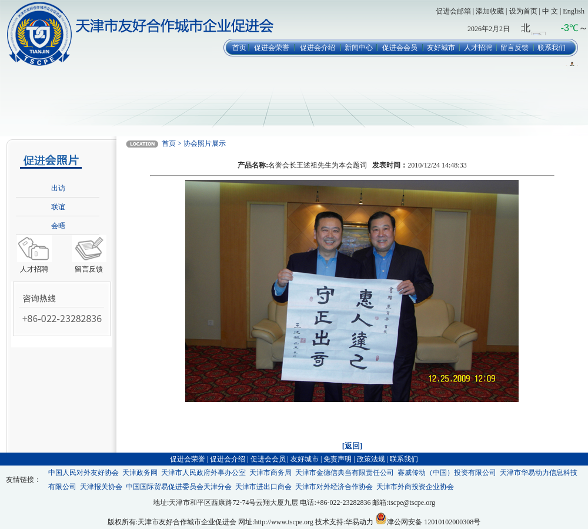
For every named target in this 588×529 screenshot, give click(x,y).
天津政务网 (140, 472)
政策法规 (371, 459)
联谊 (58, 207)
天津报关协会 (101, 487)
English (573, 11)
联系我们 (551, 47)
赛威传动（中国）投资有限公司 (446, 472)
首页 (239, 47)
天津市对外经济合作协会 (334, 487)
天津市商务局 (270, 472)
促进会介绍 (317, 47)
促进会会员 (399, 47)
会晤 (58, 226)
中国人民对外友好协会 (83, 472)
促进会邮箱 (453, 11)
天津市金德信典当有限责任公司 (344, 472)
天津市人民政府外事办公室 (203, 472)
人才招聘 (478, 47)
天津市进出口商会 (263, 487)
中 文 (550, 11)
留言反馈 (514, 47)
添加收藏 (490, 11)
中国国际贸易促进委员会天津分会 (179, 487)
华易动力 (359, 522)
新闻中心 (359, 47)
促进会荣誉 (271, 47)
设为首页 (523, 11)
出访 (58, 188)
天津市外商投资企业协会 (415, 487)
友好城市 (441, 47)
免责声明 (337, 459)
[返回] (352, 445)
